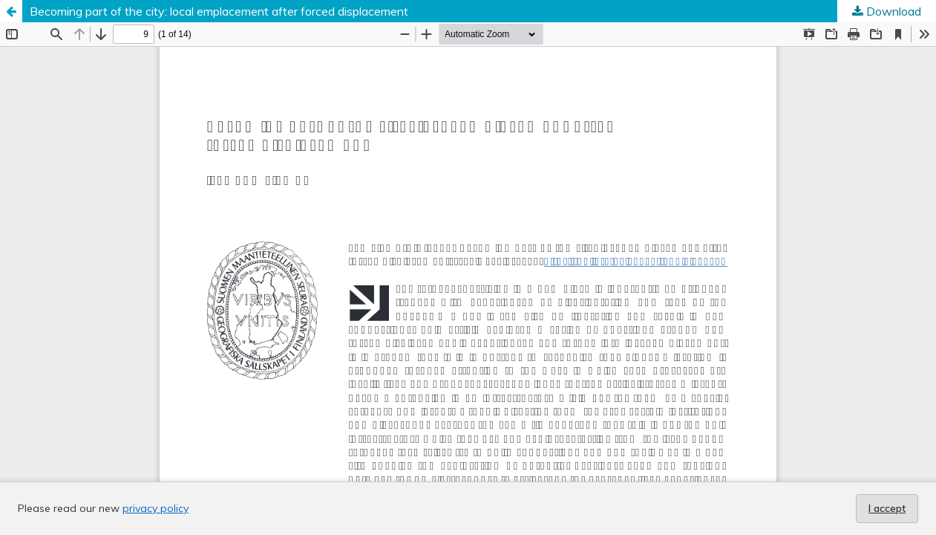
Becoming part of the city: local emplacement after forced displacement (219, 11)
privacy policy (155, 508)
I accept (887, 508)
